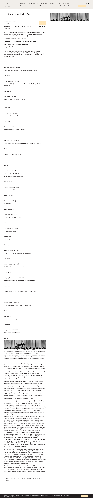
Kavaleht (42, 23)
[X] (44, 26)
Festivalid (52, 3)
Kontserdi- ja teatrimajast (27, 5)
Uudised (58, 6)
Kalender (22, 3)
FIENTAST (14, 26)
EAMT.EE (82, 6)
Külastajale (42, 5)
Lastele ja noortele (64, 3)
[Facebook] (42, 26)
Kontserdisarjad (32, 3)
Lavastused (44, 3)
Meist (49, 6)
